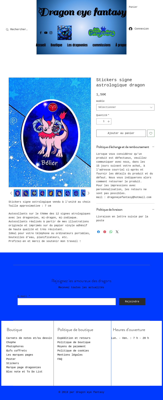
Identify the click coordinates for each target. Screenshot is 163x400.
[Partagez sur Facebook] (98, 232)
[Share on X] (117, 232)
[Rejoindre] (132, 301)
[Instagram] (51, 33)
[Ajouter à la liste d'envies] (150, 133)
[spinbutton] (104, 121)
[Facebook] (41, 33)
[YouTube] (46, 33)
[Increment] (109, 121)
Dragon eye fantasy (82, 12)
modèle (100, 101)
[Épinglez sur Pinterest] (105, 232)
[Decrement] (99, 121)
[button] (135, 7)
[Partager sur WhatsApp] (111, 232)
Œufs (16, 350)
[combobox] (125, 107)
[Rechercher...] (19, 29)
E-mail (22, 296)
